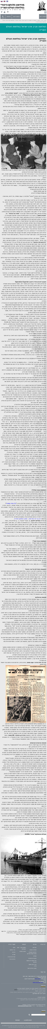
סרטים (13, 952)
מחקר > (38, 20)
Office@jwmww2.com (38, 982)
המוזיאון (34, 947)
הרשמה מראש (37, 978)
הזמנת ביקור (42, 16)
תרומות (9, 16)
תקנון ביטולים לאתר (31, 968)
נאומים (34, 956)
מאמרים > (33, 20)
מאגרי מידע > (43, 20)
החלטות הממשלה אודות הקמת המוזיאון (31, 952)
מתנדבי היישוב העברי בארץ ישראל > (22, 20)
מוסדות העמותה (32, 950)
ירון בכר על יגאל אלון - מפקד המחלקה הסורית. (27, 519)
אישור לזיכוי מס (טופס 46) (39, 993)
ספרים (13, 954)
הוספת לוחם (16, 16)
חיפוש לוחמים (23, 951)
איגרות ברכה (12, 959)
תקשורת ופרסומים (32, 958)
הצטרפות (17, 1020)
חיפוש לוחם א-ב (28, 1020)
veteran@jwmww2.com (24, 1006)
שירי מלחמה (12, 950)
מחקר (14, 947)
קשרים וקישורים (11, 957)
